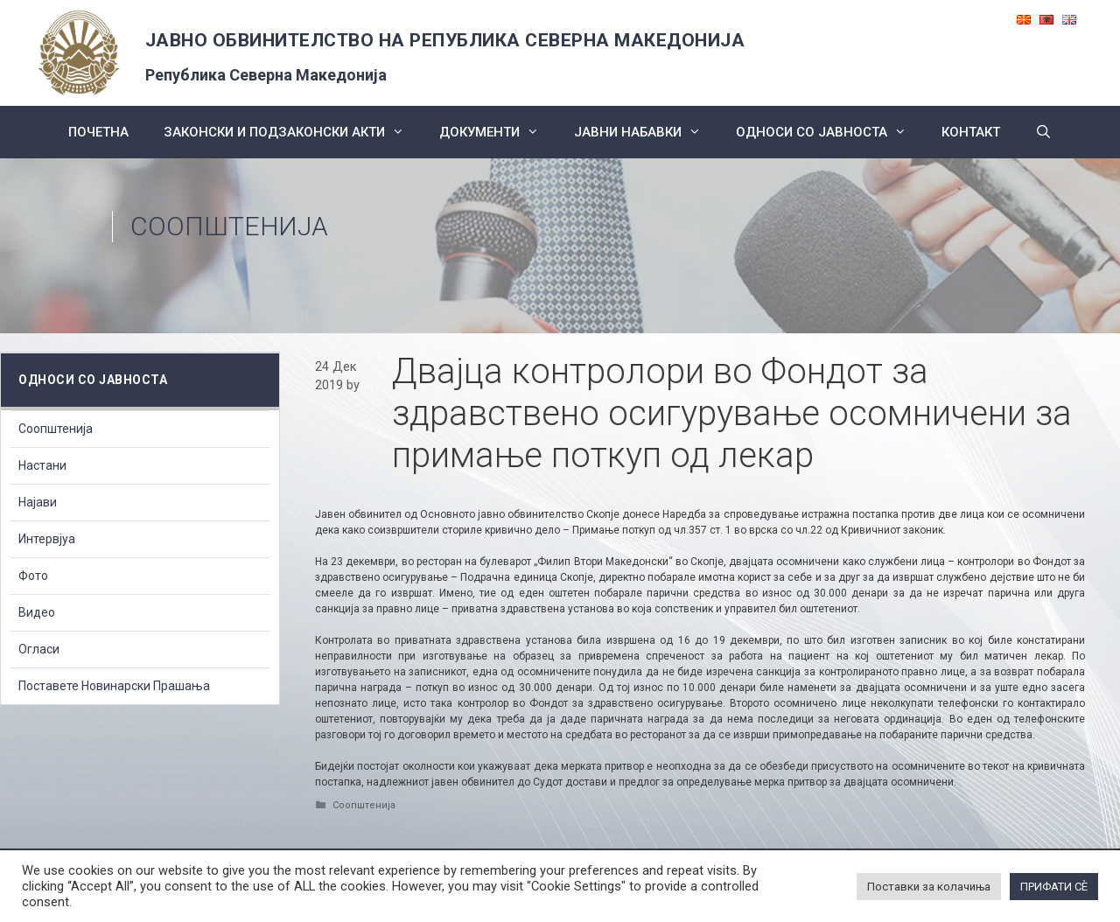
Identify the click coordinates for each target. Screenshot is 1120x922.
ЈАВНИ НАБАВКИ (646, 132)
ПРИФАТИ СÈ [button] (1054, 886)
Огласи (39, 649)
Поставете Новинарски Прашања (114, 686)
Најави (37, 502)
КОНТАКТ (971, 132)
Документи (497, 132)
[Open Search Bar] (1043, 132)
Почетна (98, 132)
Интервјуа (46, 539)
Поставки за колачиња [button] (928, 886)
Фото (33, 576)
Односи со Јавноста (830, 132)
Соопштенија (229, 226)
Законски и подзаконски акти (293, 132)
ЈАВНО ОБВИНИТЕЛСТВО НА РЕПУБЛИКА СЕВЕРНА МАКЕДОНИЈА (445, 40)
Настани (42, 465)
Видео (36, 612)
